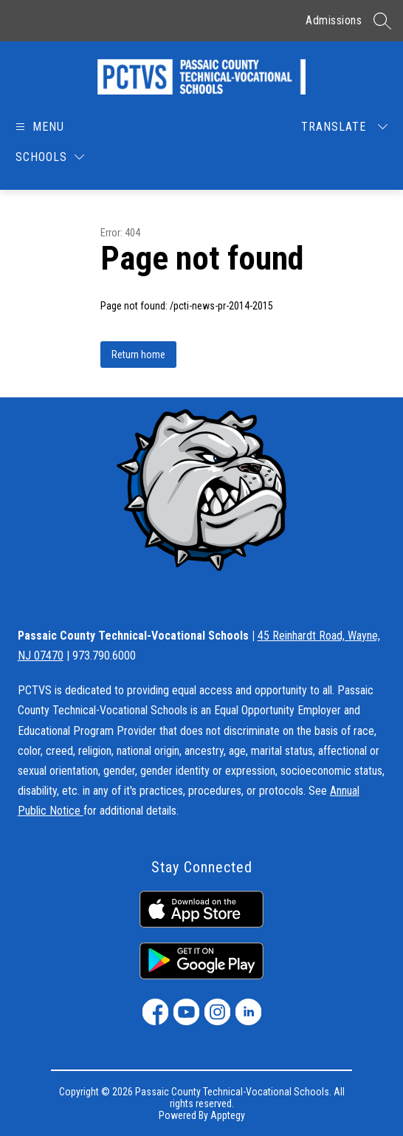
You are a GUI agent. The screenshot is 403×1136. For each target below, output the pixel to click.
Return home (138, 354)
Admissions (334, 20)
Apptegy (227, 1115)
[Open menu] (39, 126)
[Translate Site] (344, 126)
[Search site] (382, 21)
